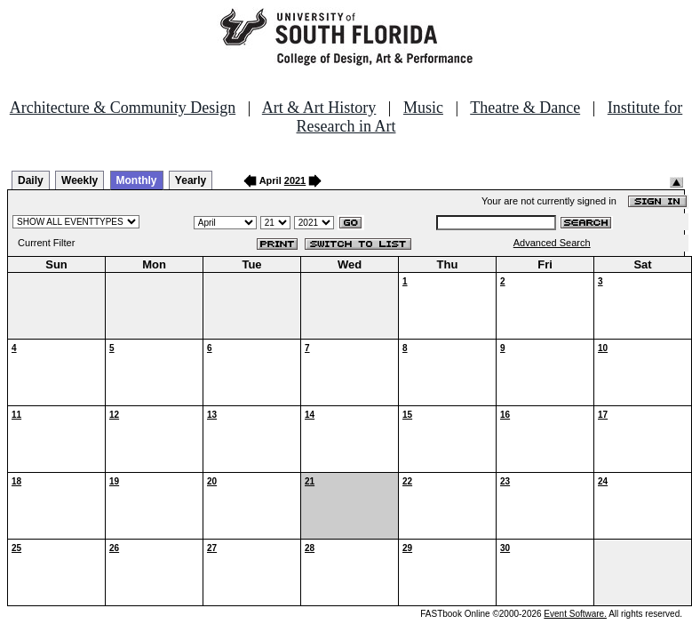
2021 (295, 180)
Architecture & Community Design (122, 107)
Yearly (190, 180)
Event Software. (575, 614)
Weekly (79, 180)
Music (423, 107)
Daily (31, 180)
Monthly (136, 180)
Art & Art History (319, 107)
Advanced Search (552, 242)
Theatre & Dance (525, 107)
